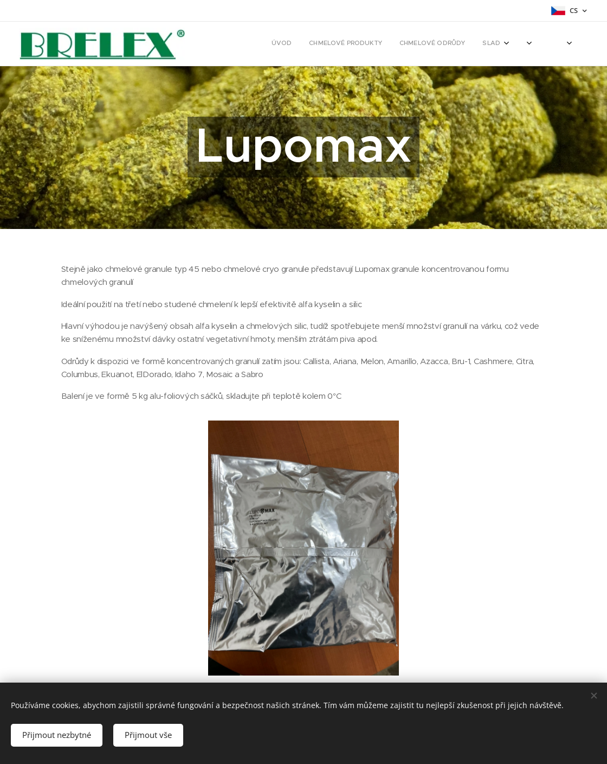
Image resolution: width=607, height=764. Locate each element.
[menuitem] (404, 44)
